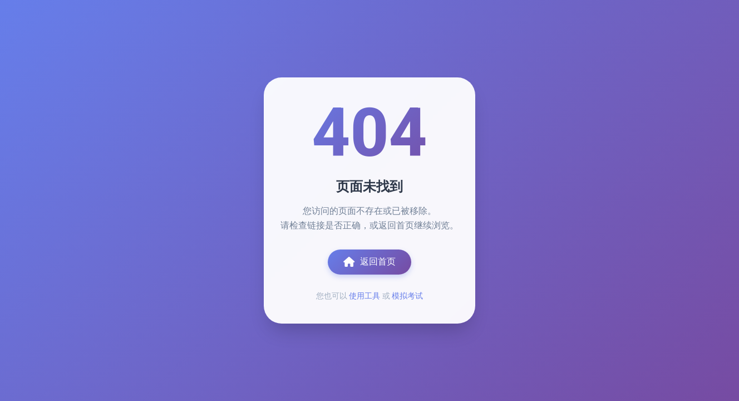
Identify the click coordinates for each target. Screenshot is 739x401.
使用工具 (364, 295)
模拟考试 (407, 295)
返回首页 (369, 261)
